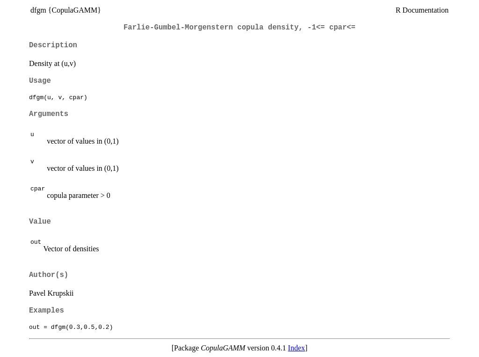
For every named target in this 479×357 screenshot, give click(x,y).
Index (296, 348)
